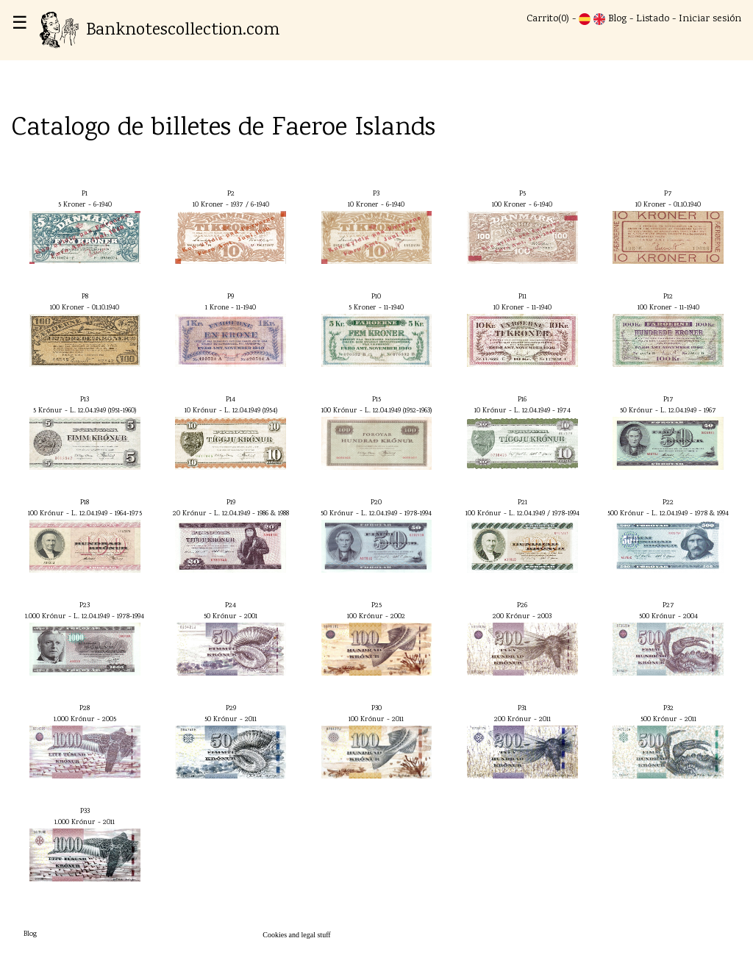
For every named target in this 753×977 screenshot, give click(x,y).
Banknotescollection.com (159, 30)
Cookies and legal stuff (296, 935)
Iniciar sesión (710, 19)
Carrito (542, 19)
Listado (652, 19)
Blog (617, 19)
